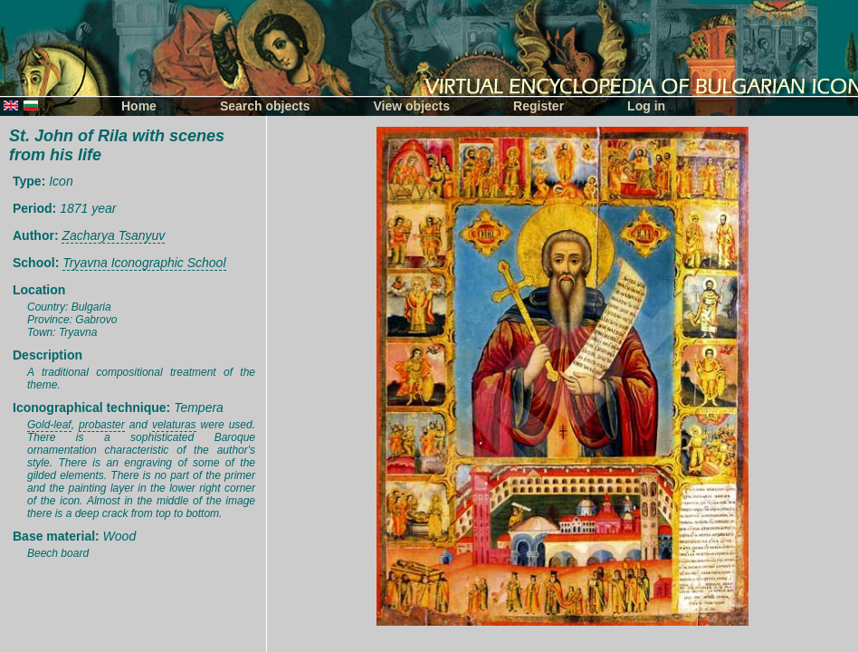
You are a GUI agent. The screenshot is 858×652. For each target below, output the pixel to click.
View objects (412, 106)
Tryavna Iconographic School (143, 262)
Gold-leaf (49, 424)
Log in (646, 106)
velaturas (174, 424)
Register (538, 106)
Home (139, 106)
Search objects (265, 106)
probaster (102, 424)
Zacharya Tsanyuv (113, 235)
